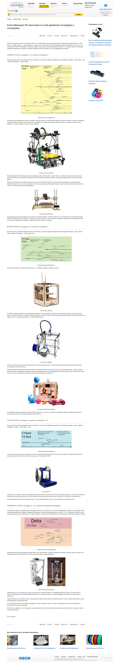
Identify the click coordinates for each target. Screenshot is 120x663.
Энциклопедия (77, 3)
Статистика (63, 656)
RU (16, 10)
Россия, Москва (11, 10)
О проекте (56, 656)
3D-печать (25, 19)
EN (18, 10)
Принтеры (42, 3)
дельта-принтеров (29, 592)
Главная (9, 19)
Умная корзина (106, 9)
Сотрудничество (71, 656)
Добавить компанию (89, 5)
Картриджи (31, 3)
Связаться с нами (81, 656)
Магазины (54, 3)
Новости (64, 3)
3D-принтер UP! (35, 456)
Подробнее (105, 14)
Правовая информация (92, 656)
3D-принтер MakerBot (54, 369)
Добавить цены (88, 7)
